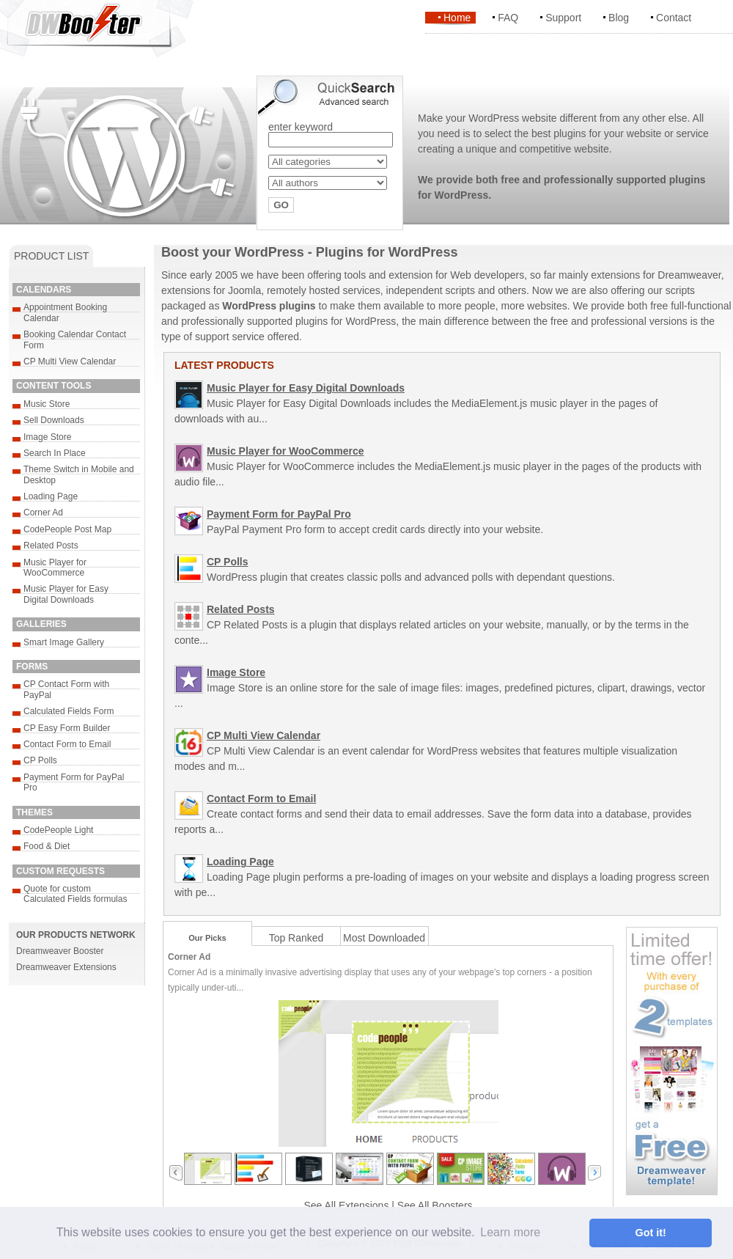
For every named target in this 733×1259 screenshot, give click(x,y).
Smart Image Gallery (63, 642)
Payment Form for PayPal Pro (279, 514)
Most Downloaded (384, 938)
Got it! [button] (651, 1232)
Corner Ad (43, 512)
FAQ (508, 17)
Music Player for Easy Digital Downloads (65, 594)
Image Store (47, 437)
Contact (673, 17)
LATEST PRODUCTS (224, 365)
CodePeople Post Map (67, 529)
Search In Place (54, 453)
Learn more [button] (510, 1232)
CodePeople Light (58, 830)
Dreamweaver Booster (59, 951)
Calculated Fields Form (68, 711)
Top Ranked (296, 938)
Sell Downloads (53, 420)
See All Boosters (435, 1205)
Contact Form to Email (67, 744)
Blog (618, 17)
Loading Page (50, 496)
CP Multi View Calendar (69, 361)
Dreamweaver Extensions (66, 967)
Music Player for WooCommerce (54, 567)
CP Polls (40, 760)
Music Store (46, 404)
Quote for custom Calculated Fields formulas (75, 894)
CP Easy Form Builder (66, 728)
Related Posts (50, 545)
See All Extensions (345, 1205)
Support (563, 17)
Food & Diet (46, 846)
